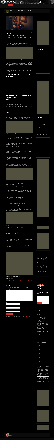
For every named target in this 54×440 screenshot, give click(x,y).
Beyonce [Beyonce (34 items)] (45, 257)
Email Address (39, 299)
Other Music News (35, 4)
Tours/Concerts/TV (43, 4)
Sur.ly (42, 287)
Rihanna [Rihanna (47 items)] (41, 268)
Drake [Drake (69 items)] (42, 259)
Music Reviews (18, 4)
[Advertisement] (19, 53)
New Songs (18, 276)
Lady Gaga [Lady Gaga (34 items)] (40, 266)
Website (7, 310)
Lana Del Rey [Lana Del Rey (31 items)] (43, 266)
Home (6, 4)
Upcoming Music (26, 4)
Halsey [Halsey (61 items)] (41, 262)
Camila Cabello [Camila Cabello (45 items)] (42, 258)
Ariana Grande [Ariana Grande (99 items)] (40, 257)
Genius (14, 249)
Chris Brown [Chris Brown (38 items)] (39, 259)
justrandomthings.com (40, 285)
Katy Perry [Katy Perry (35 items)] (42, 265)
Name (7, 302)
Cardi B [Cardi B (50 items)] (46, 258)
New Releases (10, 4)
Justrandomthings (10, 1)
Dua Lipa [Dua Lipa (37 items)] (46, 259)
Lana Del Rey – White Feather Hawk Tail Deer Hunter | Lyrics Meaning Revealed (42, 341)
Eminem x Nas (21, 38)
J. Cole (8, 278)
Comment (8, 289)
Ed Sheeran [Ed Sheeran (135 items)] (40, 261)
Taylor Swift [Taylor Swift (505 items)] (42, 271)
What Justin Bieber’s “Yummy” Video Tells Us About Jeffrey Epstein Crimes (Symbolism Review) (43, 365)
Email (7, 306)
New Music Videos (9, 276)
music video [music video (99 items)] (42, 267)
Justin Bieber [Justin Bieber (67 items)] (42, 264)
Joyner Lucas (11, 278)
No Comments (22, 35)
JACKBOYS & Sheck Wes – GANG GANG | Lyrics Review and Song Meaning (21, 10)
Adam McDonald (16, 35)
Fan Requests (11, 435)
